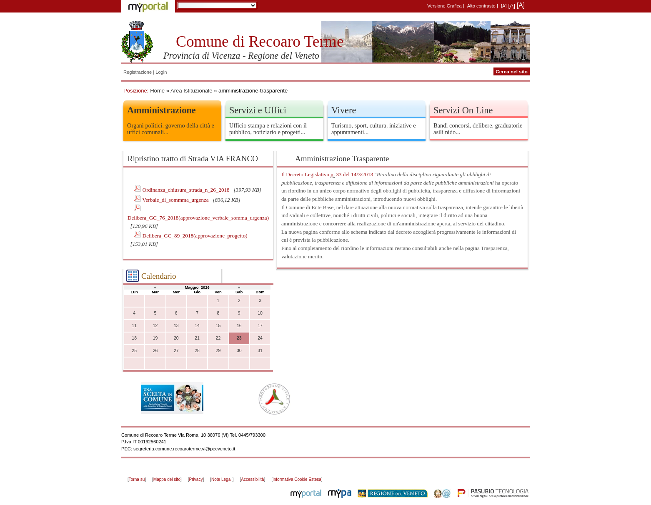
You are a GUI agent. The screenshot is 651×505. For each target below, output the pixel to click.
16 (239, 325)
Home (157, 91)
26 (155, 350)
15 (218, 325)
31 (260, 350)
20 (176, 338)
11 (134, 325)
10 (260, 313)
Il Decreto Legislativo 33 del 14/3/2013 (327, 174)
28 (197, 350)
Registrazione (137, 72)
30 (239, 350)
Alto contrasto (481, 5)
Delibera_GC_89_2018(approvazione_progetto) (195, 235)
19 (155, 338)
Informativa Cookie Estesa (297, 479)
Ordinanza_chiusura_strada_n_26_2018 (187, 190)
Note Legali (222, 479)
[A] (504, 5)
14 (197, 325)
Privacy (196, 479)
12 (155, 325)
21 (197, 338)
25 (134, 350)
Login (161, 72)
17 (260, 325)
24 (260, 338)
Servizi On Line (463, 110)
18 (134, 338)
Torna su (137, 479)
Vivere (343, 110)
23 (239, 338)
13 (176, 325)
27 (176, 350)
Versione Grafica (444, 5)
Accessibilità (252, 479)
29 (218, 350)
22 (218, 338)
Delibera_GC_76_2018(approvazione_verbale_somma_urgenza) (198, 218)
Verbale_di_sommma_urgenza (176, 200)
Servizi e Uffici (257, 110)
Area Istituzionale (191, 91)
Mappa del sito (166, 479)
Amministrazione (161, 110)
